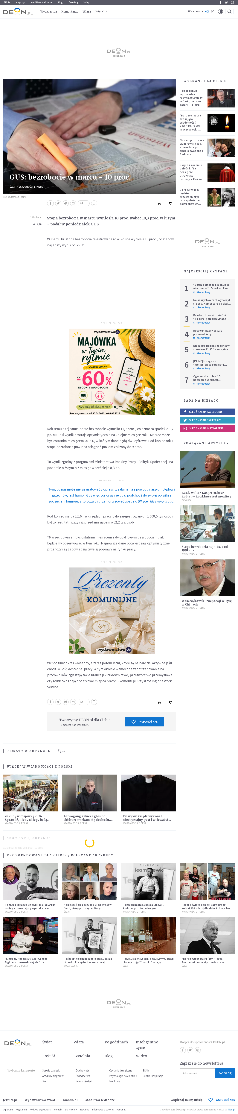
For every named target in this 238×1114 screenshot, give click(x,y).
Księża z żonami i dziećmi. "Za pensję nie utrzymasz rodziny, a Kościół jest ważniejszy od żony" (192, 175)
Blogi (60, 2)
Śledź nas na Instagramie (203, 428)
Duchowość (82, 1070)
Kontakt (58, 1109)
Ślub (44, 1081)
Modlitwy (114, 1081)
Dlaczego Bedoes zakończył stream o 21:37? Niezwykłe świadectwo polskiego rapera (211, 351)
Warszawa (194, 11)
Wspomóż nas (145, 722)
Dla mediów (71, 1109)
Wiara (87, 11)
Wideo (141, 1056)
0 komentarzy (201, 292)
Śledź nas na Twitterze (202, 420)
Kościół (186, 499)
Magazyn (20, 2)
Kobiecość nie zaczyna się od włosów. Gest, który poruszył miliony (88, 906)
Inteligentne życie (147, 1045)
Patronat (121, 1109)
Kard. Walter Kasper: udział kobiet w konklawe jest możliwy (206, 494)
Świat (13, 186)
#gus (61, 750)
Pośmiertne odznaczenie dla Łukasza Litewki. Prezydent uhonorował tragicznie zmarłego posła (88, 962)
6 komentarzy (201, 322)
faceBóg (73, 2)
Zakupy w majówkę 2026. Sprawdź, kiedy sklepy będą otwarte (26, 819)
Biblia (7, 2)
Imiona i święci (84, 1081)
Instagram (232, 2)
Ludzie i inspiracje (153, 1076)
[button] (220, 12)
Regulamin (21, 1109)
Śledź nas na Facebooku (202, 412)
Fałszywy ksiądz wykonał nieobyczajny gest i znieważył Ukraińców (145, 819)
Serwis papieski (51, 1070)
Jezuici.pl (10, 1100)
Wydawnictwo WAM (40, 1100)
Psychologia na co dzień (123, 1076)
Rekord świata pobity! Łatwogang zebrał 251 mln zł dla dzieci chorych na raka (206, 908)
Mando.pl (70, 1100)
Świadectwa (83, 1076)
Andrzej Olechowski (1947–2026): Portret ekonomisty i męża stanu (203, 960)
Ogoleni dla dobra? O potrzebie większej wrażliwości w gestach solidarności (207, 381)
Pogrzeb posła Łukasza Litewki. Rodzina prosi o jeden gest (143, 906)
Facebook (220, 2)
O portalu (8, 1109)
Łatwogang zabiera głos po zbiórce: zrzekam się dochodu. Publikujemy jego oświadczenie (88, 819)
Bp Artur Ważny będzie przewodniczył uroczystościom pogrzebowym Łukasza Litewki (190, 198)
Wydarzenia (48, 11)
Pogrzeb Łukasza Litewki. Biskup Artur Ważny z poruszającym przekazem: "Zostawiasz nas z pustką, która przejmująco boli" (30, 910)
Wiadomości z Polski (31, 186)
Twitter (226, 2)
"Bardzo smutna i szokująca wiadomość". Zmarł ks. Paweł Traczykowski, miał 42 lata (191, 124)
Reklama (84, 1109)
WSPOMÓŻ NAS (221, 1100)
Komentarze (69, 11)
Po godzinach (116, 1042)
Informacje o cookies (103, 1109)
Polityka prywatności (40, 1109)
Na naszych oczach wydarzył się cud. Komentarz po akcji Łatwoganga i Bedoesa (192, 147)
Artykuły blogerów (53, 1076)
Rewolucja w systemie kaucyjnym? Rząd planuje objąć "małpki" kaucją (148, 960)
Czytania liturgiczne (120, 1070)
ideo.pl (231, 1109)
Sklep (86, 2)
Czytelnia (82, 1056)
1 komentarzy (201, 307)
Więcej (99, 11)
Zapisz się (225, 1073)
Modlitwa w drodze (41, 2)
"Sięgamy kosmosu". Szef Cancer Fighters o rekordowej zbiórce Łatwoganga (26, 962)
